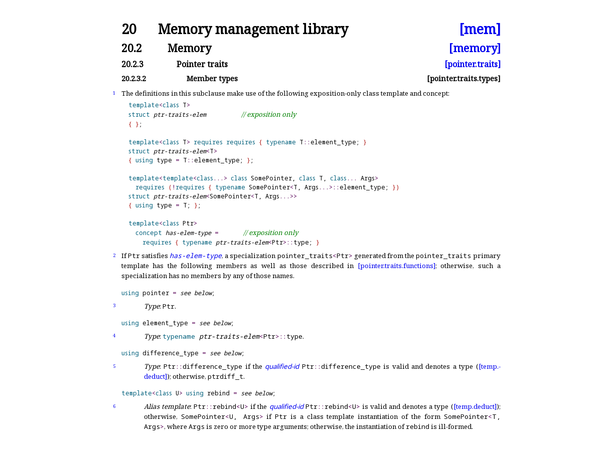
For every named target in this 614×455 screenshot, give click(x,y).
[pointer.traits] (472, 64)
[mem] (480, 29)
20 (128, 29)
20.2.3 (132, 64)
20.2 (131, 48)
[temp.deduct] (475, 406)
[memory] (475, 48)
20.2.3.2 (133, 78)
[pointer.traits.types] (464, 78)
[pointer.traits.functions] (396, 265)
